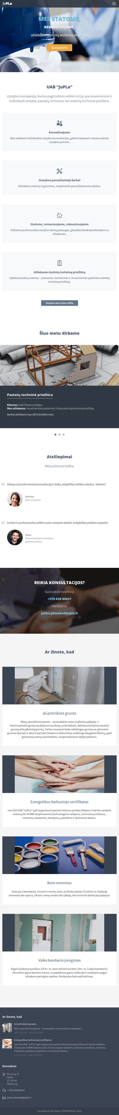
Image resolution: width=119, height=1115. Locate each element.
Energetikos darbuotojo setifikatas (33, 1040)
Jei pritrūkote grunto (59, 713)
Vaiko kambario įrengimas (59, 960)
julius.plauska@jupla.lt (59, 613)
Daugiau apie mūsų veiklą (59, 303)
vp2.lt (79, 1111)
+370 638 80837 (59, 599)
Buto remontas (59, 883)
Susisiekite (59, 48)
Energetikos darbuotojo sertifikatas (59, 802)
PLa (7, 4)
